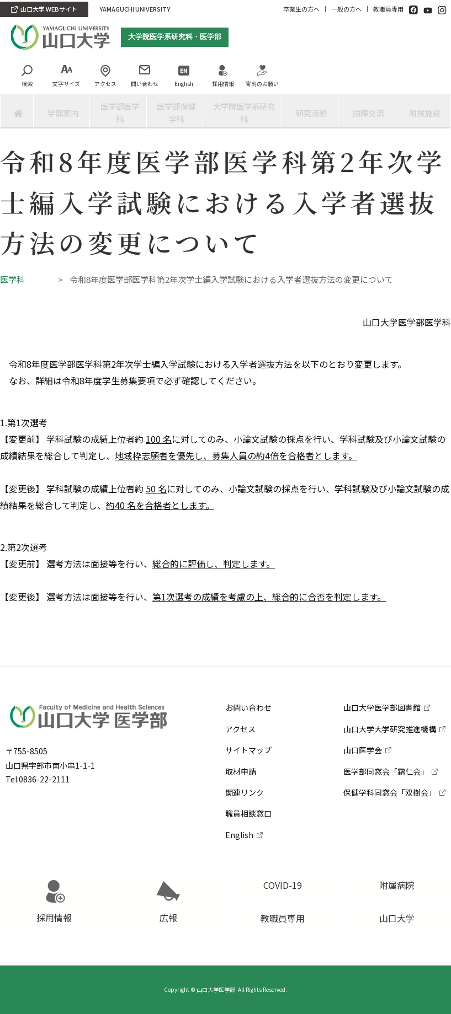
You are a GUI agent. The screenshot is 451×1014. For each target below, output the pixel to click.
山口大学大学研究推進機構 (389, 703)
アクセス (95, 88)
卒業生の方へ (301, 8)
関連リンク (244, 766)
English (173, 88)
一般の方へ (346, 8)
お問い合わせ (248, 682)
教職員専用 (388, 8)
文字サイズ (56, 88)
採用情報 (212, 88)
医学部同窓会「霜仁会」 (385, 745)
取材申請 (240, 745)
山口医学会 (362, 724)
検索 (16, 88)
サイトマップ (248, 724)
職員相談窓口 (248, 787)
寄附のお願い (251, 88)
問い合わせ (134, 88)
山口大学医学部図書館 (382, 682)
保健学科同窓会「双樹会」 (389, 766)
